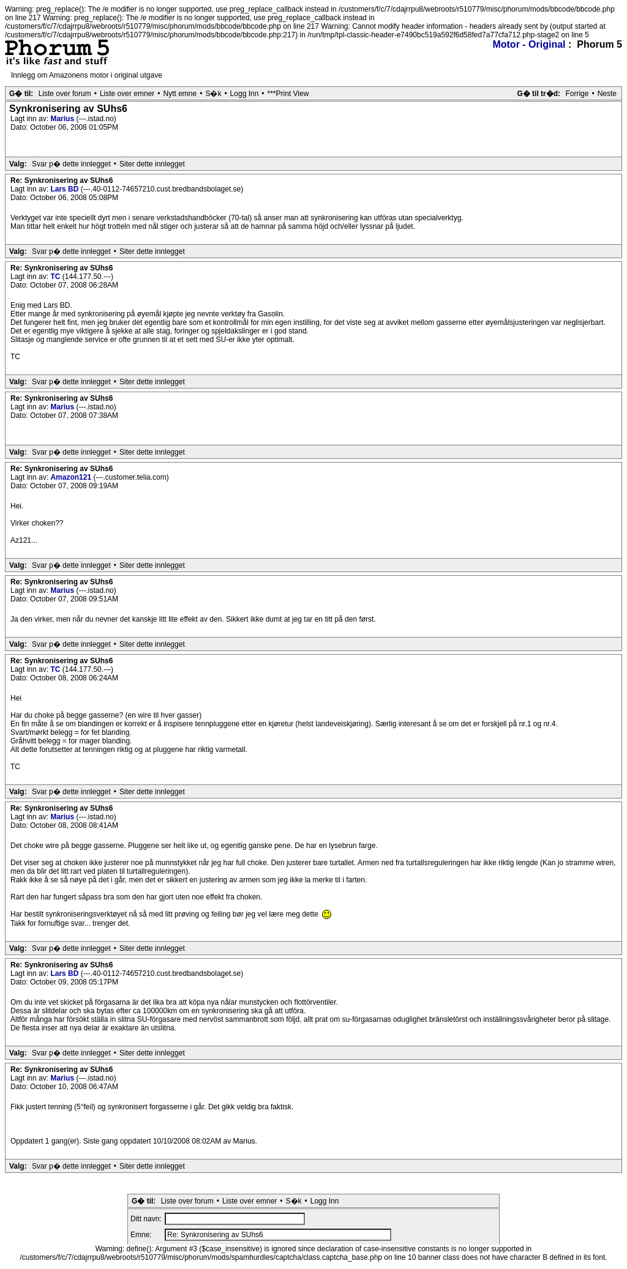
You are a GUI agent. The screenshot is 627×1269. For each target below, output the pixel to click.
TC (56, 276)
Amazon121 (71, 477)
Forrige (576, 93)
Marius (63, 118)
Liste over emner (127, 93)
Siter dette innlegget (152, 164)
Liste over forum (65, 93)
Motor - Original (528, 44)
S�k (213, 93)
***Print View (288, 93)
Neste (607, 93)
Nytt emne (180, 93)
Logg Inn (244, 93)
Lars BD (65, 189)
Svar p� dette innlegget (71, 164)
